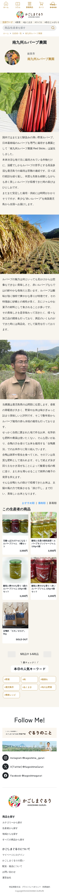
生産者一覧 (17, 33)
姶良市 (31, 53)
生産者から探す (10, 828)
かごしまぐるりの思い (13, 860)
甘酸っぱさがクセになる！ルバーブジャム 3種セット (15, 544)
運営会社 (6, 877)
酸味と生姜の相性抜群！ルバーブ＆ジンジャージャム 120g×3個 (43, 544)
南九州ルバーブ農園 (33, 33)
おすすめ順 (28, 503)
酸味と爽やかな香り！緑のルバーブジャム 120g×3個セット (15, 589)
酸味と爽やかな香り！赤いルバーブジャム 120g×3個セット (43, 589)
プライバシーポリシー (31, 887)
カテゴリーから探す (12, 822)
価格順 (42, 503)
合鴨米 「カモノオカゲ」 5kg (14, 632)
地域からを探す (10, 834)
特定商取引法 (14, 887)
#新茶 (17, 22)
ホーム (6, 33)
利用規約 (46, 887)
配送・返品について (12, 866)
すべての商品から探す (13, 839)
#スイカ (38, 22)
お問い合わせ (9, 872)
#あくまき (27, 22)
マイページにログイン (13, 855)
